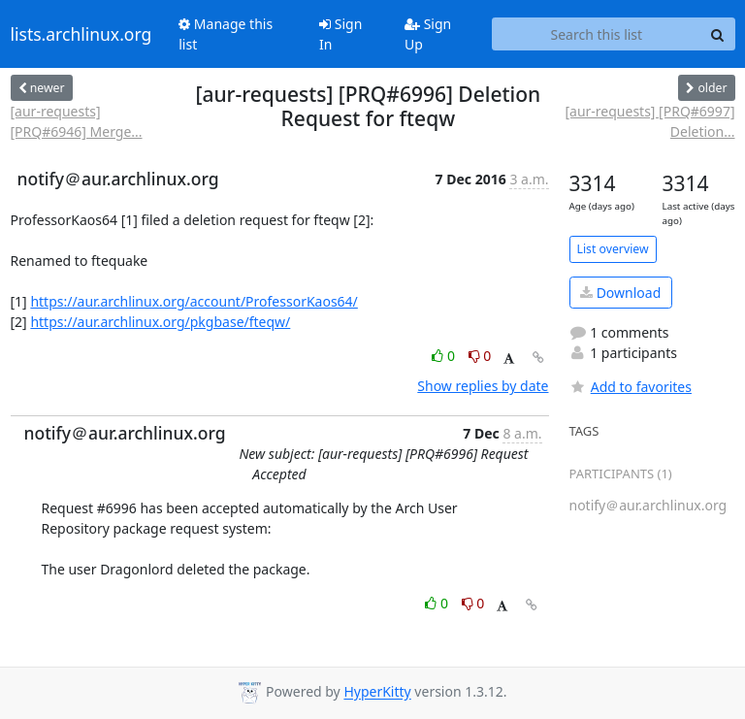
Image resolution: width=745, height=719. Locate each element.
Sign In (340, 34)
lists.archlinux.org (81, 34)
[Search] (717, 33)
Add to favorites (630, 386)
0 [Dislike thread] (480, 355)
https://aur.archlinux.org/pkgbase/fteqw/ (160, 321)
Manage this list (225, 34)
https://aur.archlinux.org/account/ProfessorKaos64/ (193, 301)
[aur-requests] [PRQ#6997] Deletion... (649, 121)
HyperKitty (376, 692)
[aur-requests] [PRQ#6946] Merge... (77, 121)
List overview (613, 249)
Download (620, 292)
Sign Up (428, 34)
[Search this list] (596, 33)
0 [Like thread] (445, 355)
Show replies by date (482, 385)
